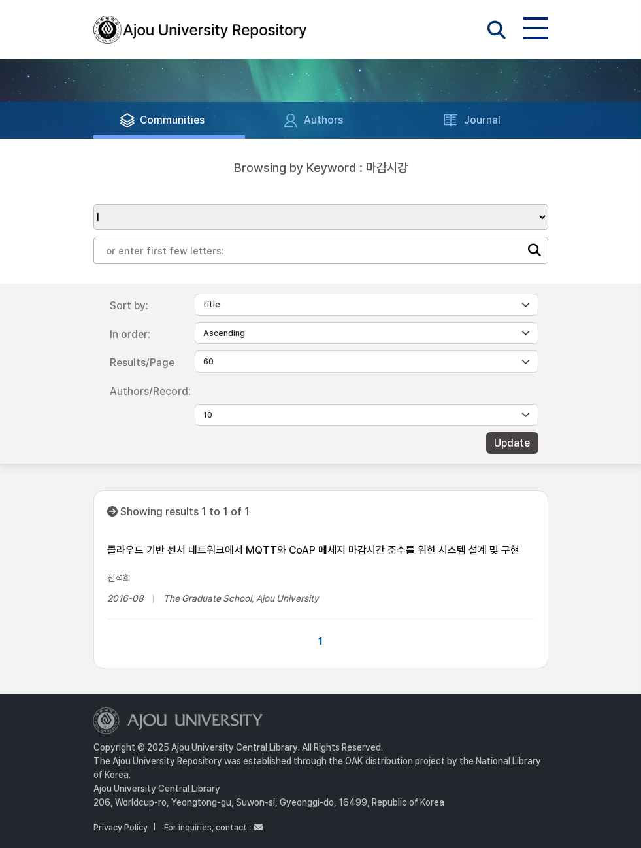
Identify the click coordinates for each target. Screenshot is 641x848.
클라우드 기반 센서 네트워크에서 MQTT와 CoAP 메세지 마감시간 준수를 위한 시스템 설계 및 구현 (313, 550)
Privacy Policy (120, 827)
